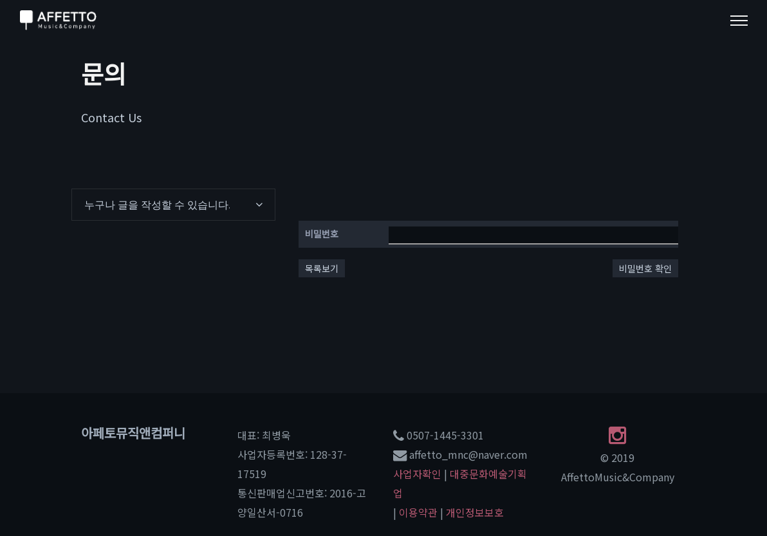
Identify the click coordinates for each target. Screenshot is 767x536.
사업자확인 (417, 473)
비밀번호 (321, 233)
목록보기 (321, 268)
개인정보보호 (475, 512)
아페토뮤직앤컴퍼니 (133, 432)
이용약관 (418, 512)
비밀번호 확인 (645, 268)
